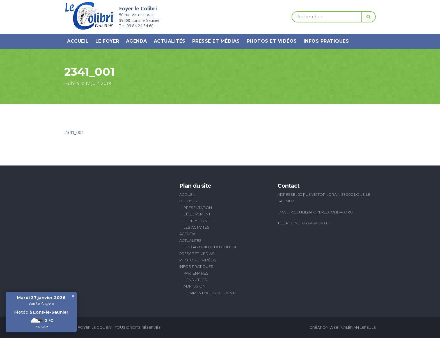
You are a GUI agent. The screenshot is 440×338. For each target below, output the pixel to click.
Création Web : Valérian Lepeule (343, 327)
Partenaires (196, 273)
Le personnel (198, 221)
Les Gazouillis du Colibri (210, 247)
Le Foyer (107, 41)
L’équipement (197, 214)
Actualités (169, 41)
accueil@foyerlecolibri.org (322, 212)
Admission (194, 286)
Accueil (78, 41)
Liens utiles (195, 279)
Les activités (196, 227)
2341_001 (74, 132)
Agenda (136, 41)
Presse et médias (216, 41)
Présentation (198, 207)
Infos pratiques (326, 41)
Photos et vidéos (272, 41)
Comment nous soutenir (210, 293)
